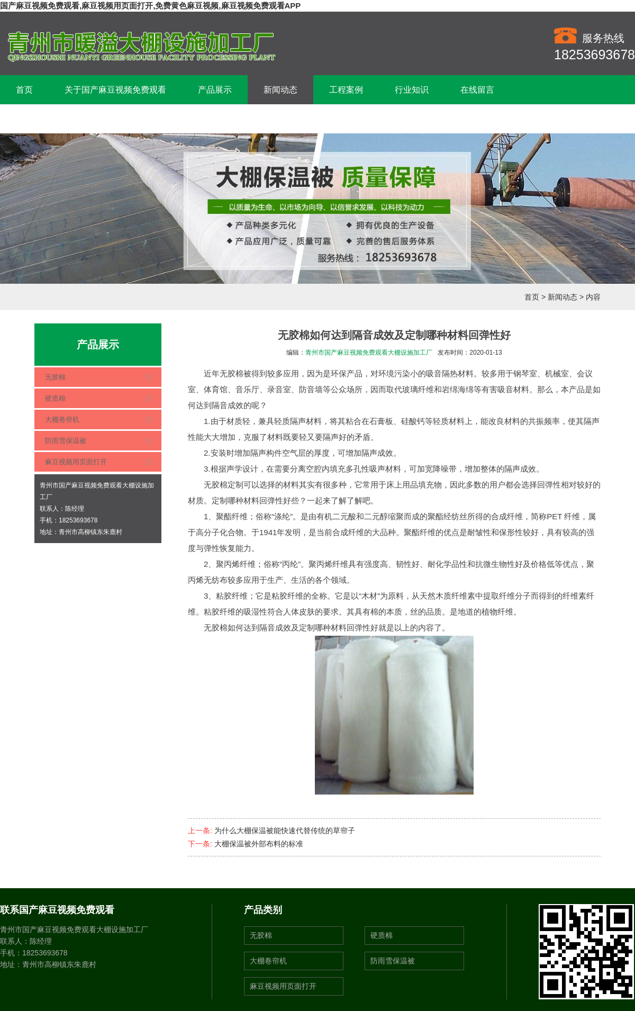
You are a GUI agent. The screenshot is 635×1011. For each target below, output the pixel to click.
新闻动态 (280, 89)
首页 (24, 89)
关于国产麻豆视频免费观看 (115, 89)
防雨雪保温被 (65, 441)
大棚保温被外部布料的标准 (258, 844)
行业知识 (412, 89)
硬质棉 (55, 398)
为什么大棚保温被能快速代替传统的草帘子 (284, 830)
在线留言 (477, 89)
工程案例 (346, 89)
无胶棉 (55, 377)
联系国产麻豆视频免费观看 (66, 118)
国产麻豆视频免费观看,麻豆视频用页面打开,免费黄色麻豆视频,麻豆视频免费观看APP (150, 5)
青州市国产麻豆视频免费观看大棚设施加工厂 (368, 352)
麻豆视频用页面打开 (76, 462)
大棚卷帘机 (62, 419)
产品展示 (215, 89)
